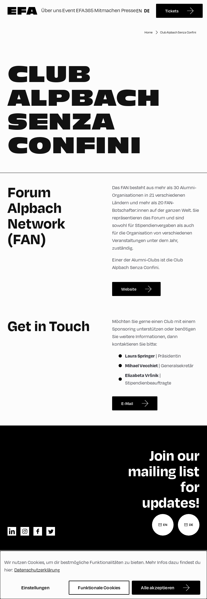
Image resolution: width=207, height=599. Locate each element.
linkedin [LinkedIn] (12, 531)
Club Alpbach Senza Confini (178, 32)
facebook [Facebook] (37, 531)
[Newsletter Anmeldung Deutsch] (188, 524)
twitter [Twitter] (50, 531)
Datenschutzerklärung (37, 570)
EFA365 (85, 10)
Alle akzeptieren (157, 587)
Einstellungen (35, 587)
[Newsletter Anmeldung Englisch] (162, 524)
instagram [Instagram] (24, 531)
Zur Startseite (22, 11)
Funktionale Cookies (99, 587)
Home (148, 32)
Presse (128, 10)
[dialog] (103, 575)
